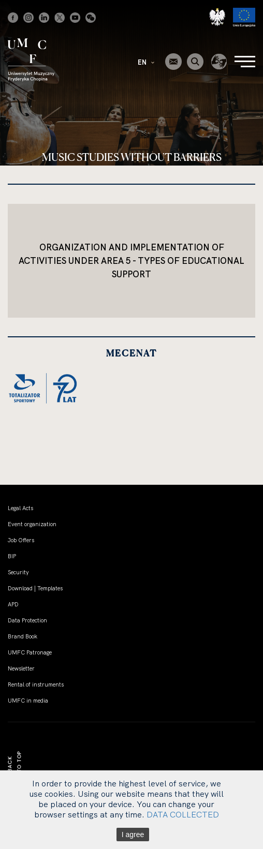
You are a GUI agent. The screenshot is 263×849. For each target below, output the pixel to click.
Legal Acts (20, 508)
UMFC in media (28, 700)
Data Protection (27, 620)
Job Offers (21, 540)
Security (18, 572)
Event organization (32, 524)
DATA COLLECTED (183, 814)
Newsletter (21, 668)
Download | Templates (35, 588)
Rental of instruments (36, 684)
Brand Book (22, 636)
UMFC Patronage (30, 652)
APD (13, 604)
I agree (133, 834)
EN (146, 62)
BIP (12, 556)
